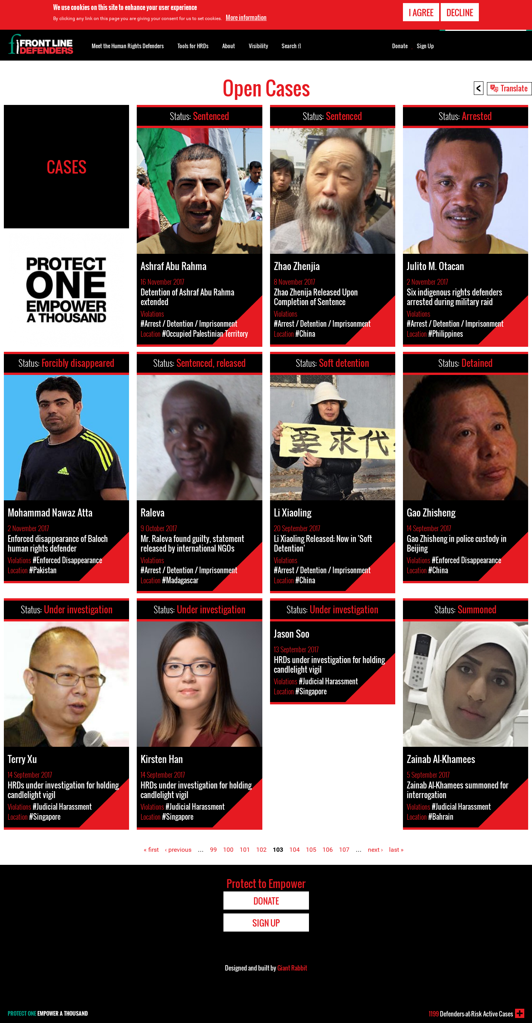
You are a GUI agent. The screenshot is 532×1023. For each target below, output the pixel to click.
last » (396, 849)
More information (246, 17)
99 (213, 849)
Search (291, 45)
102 (261, 849)
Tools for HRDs (193, 46)
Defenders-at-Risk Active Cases (471, 1013)
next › (375, 849)
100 (228, 849)
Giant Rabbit (292, 967)
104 (294, 849)
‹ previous (178, 849)
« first (151, 849)
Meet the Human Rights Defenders (128, 46)
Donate (400, 46)
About (228, 46)
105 (311, 849)
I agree (421, 11)
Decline (459, 11)
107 (344, 849)
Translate (514, 88)
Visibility (258, 46)
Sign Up (425, 46)
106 (327, 849)
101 (245, 849)
